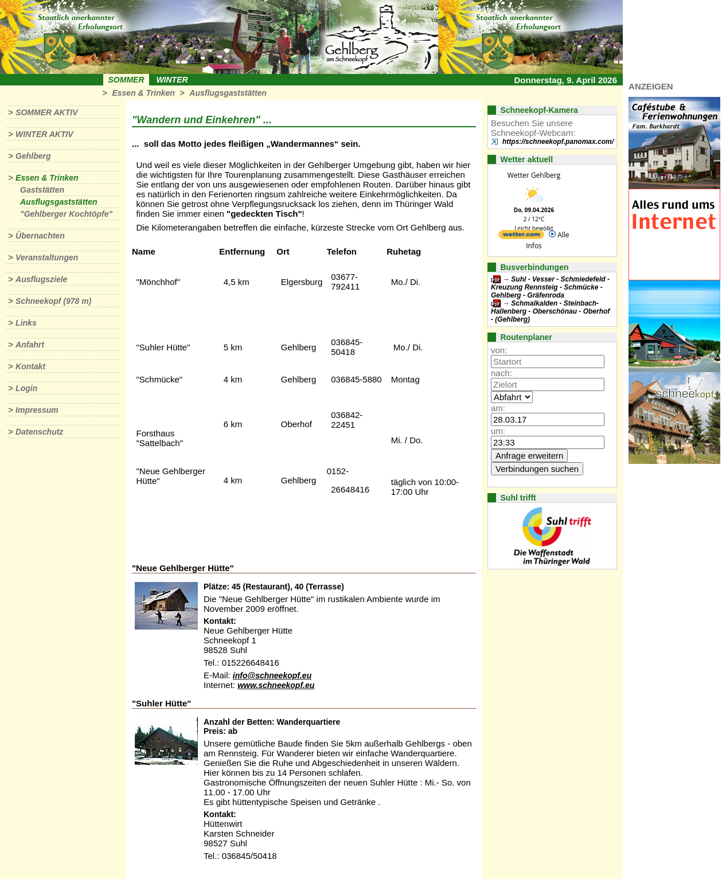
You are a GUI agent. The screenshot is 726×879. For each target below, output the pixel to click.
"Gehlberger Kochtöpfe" (66, 213)
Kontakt (30, 366)
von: (499, 350)
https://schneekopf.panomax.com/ (558, 142)
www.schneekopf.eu (275, 685)
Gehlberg (32, 156)
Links (26, 322)
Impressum (36, 410)
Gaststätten (42, 189)
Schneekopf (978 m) (53, 301)
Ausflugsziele (41, 279)
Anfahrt (29, 344)
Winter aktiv (44, 134)
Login (26, 388)
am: (498, 408)
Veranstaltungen (46, 257)
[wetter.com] (521, 236)
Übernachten (40, 235)
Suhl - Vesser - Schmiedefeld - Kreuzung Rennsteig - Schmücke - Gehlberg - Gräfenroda (550, 287)
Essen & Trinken (143, 92)
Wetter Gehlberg (534, 175)
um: (498, 431)
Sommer (126, 79)
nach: (501, 373)
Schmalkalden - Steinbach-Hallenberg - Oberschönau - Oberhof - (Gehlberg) (550, 311)
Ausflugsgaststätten (228, 92)
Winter (172, 79)
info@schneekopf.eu (272, 675)
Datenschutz (39, 431)
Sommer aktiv (46, 112)
